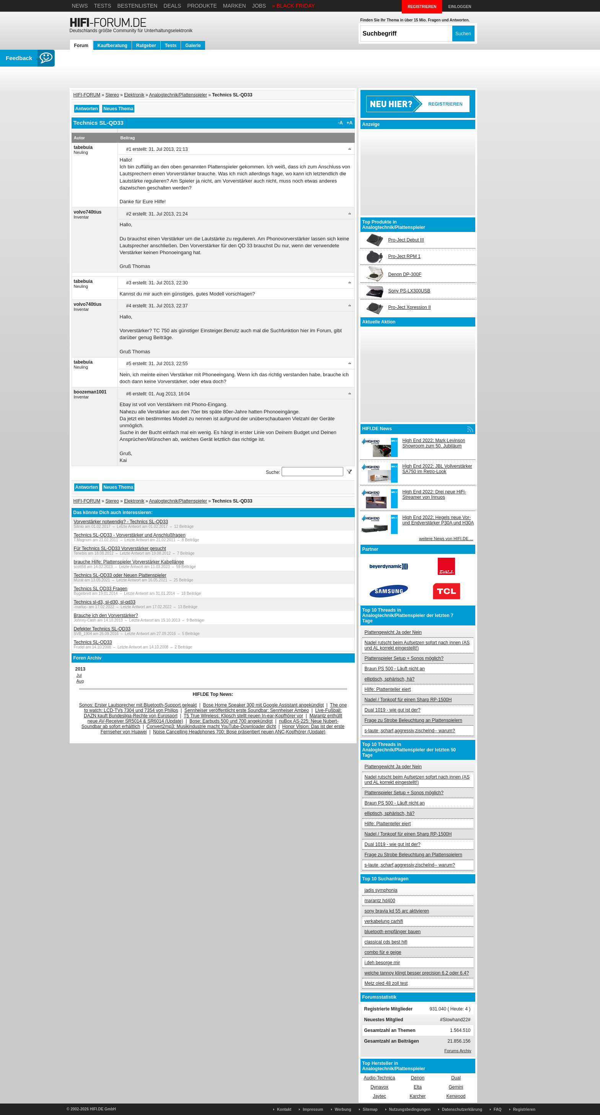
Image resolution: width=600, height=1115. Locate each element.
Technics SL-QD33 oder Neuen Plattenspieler (120, 575)
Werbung (343, 1109)
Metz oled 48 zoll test (386, 983)
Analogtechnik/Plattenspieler (178, 95)
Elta (418, 1087)
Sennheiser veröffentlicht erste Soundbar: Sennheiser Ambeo (246, 710)
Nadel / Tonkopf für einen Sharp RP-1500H (408, 699)
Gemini (455, 1087)
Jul (79, 675)
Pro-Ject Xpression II (409, 307)
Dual (456, 1078)
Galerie (193, 45)
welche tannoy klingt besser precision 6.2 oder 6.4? (417, 973)
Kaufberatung (112, 45)
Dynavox (379, 1087)
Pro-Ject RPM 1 (404, 256)
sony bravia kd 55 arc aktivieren (397, 911)
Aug (80, 681)
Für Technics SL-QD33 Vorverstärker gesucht (120, 548)
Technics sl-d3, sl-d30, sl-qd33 (104, 602)
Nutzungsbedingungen (409, 1109)
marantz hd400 (380, 900)
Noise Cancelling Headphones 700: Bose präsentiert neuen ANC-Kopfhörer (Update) (239, 732)
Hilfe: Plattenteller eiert (388, 689)
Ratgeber (146, 45)
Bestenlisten (137, 6)
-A (340, 123)
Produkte (202, 6)
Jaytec (379, 1096)
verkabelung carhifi (384, 921)
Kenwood (455, 1096)
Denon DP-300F (405, 274)
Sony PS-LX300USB (409, 291)
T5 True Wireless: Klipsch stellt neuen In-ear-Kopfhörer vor (243, 715)
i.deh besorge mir (382, 962)
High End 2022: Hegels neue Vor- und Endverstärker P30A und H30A (438, 520)
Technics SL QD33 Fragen (100, 588)
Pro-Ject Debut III (406, 240)
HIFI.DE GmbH (103, 1109)
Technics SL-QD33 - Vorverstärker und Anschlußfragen (130, 535)
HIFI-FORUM (87, 95)
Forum (81, 45)
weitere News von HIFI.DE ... (446, 538)
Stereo (112, 95)
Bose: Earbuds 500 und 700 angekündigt (231, 721)
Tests (102, 6)
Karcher (417, 1096)
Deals (172, 6)
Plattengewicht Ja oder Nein (393, 632)
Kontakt (284, 1109)
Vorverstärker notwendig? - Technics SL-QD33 (121, 521)
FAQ (498, 1109)
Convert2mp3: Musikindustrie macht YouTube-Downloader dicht (211, 726)
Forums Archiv (457, 1050)
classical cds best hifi (386, 942)
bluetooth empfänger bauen (393, 931)
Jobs (259, 6)
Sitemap (370, 1109)
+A (350, 123)
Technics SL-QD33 (93, 642)
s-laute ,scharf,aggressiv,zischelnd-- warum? (410, 730)
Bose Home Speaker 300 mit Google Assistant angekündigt (263, 705)
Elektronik (134, 95)
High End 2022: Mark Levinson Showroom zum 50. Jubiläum (434, 443)
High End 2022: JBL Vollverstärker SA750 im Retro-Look (437, 469)
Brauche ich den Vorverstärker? (106, 615)
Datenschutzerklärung (462, 1109)
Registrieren (524, 1109)
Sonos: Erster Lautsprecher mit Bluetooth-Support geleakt (138, 705)
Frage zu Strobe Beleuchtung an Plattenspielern (414, 720)
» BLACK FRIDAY (293, 6)
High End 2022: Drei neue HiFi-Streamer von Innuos (434, 494)
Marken (234, 6)
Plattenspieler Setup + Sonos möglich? (404, 658)
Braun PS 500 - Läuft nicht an (395, 668)
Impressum (313, 1109)
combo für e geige (383, 952)
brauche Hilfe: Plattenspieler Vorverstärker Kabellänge (129, 562)
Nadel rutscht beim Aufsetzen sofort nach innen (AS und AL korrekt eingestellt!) (417, 645)
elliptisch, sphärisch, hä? (390, 679)
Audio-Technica (379, 1078)
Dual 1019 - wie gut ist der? (393, 710)
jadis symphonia (381, 890)
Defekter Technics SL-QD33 (102, 629)
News (80, 6)
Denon (417, 1078)
